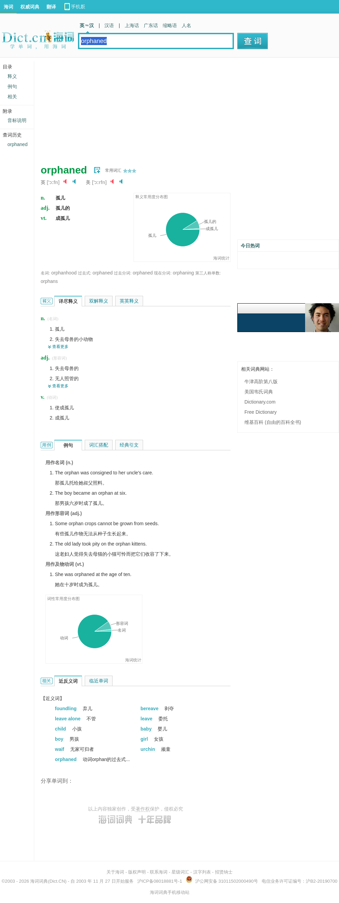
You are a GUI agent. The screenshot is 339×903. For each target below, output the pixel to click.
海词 (8, 6)
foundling (66, 708)
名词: (45, 273)
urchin (149, 749)
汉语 (109, 25)
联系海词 (158, 872)
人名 (186, 25)
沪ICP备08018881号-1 (159, 881)
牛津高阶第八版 (261, 381)
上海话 (132, 25)
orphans (49, 281)
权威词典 (29, 6)
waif (60, 749)
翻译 (51, 6)
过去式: (84, 273)
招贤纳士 (224, 872)
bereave (150, 708)
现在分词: (162, 273)
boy (60, 739)
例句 (12, 86)
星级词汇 (180, 872)
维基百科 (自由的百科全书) (272, 422)
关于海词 (115, 872)
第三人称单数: (208, 273)
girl (145, 739)
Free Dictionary (260, 412)
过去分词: (122, 273)
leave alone (68, 718)
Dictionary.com (260, 402)
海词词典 (39, 881)
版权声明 (137, 872)
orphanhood (64, 272)
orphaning (183, 272)
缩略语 (170, 25)
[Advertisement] (137, 108)
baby (147, 729)
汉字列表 (202, 872)
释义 (12, 76)
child (61, 729)
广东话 (151, 25)
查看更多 (60, 346)
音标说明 (16, 120)
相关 (12, 96)
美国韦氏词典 (258, 391)
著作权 (143, 809)
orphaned (103, 272)
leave (147, 718)
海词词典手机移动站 (170, 892)
